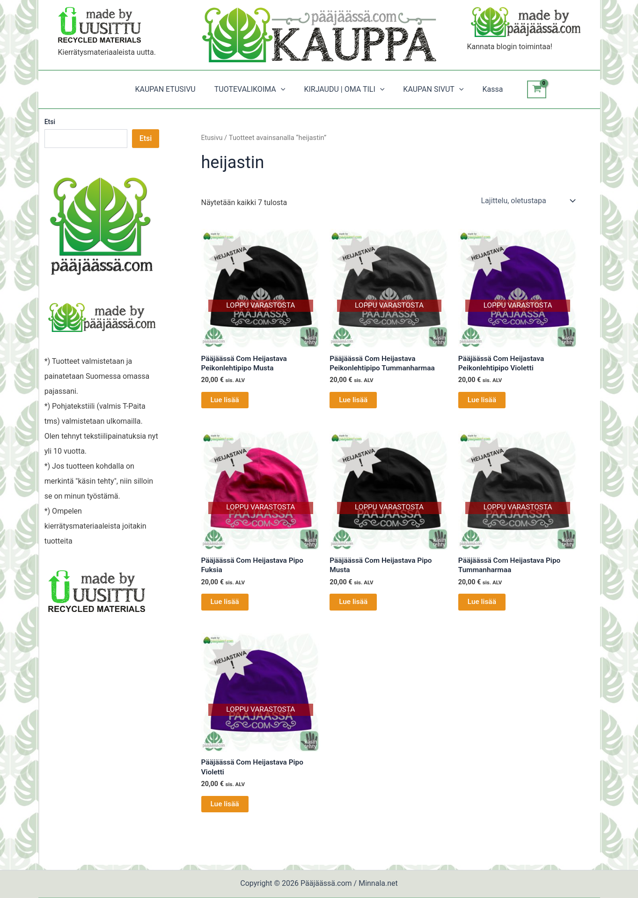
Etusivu (212, 137)
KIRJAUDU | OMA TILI (344, 89)
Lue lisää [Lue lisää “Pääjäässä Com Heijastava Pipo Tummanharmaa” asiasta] (482, 604)
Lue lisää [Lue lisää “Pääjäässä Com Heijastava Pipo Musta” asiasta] (353, 604)
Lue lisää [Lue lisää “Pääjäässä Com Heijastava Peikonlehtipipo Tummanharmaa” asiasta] (353, 401)
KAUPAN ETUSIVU (173, 89)
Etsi (49, 121)
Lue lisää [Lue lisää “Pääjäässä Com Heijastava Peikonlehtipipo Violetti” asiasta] (482, 401)
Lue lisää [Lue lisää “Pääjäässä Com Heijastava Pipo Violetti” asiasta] (225, 808)
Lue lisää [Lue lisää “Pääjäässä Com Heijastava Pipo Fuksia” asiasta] (225, 604)
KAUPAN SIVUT (429, 89)
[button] (284, 89)
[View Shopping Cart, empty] (527, 89)
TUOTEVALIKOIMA (253, 89)
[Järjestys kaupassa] (527, 200)
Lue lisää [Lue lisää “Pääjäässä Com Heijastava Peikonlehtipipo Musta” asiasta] (225, 401)
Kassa (485, 89)
